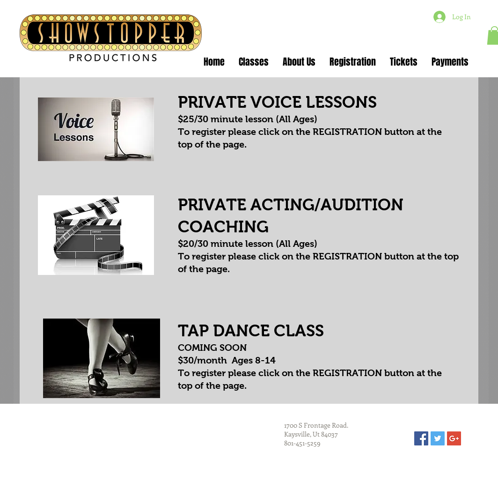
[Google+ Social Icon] (454, 438)
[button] (254, 62)
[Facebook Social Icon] (421, 438)
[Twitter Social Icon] (438, 438)
